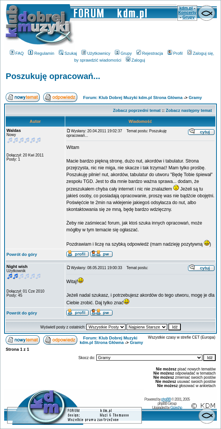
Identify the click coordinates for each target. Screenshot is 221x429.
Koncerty (187, 12)
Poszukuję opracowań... (53, 76)
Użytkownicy (96, 53)
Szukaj (68, 53)
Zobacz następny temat (189, 110)
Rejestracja (149, 53)
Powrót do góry (21, 254)
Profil (175, 53)
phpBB (166, 399)
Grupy (188, 17)
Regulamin (41, 53)
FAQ (17, 53)
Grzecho (176, 408)
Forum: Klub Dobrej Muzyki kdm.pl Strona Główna (132, 97)
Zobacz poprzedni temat (137, 110)
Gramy (195, 97)
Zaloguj (135, 60)
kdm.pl (186, 8)
